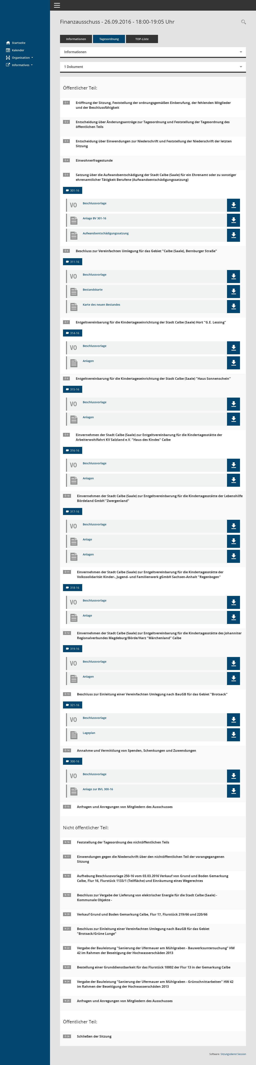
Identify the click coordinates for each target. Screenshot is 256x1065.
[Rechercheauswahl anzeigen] (242, 22)
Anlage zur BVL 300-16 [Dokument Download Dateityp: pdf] (98, 789)
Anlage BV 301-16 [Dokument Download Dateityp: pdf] (94, 218)
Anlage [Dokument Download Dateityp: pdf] (87, 539)
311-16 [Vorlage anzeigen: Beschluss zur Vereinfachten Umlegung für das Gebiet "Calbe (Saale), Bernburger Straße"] (74, 262)
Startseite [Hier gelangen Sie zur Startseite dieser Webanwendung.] (15, 43)
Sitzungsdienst (233, 1054)
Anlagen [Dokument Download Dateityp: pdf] (88, 361)
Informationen (76, 39)
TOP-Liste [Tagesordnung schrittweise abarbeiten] (142, 39)
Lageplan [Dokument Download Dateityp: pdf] (89, 733)
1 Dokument (73, 66)
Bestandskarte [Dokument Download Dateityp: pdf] (93, 289)
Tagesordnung (109, 39)
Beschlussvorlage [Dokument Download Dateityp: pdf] (94, 203)
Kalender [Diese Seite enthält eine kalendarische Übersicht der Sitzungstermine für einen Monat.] (15, 50)
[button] (25, 57)
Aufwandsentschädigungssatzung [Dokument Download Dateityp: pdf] (106, 233)
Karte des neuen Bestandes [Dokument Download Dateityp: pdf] (101, 304)
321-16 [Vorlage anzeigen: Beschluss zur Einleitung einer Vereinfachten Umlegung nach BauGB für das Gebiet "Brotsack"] (74, 705)
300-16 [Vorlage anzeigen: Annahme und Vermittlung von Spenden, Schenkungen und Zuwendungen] (74, 761)
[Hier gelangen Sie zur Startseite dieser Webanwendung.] (25, 19)
